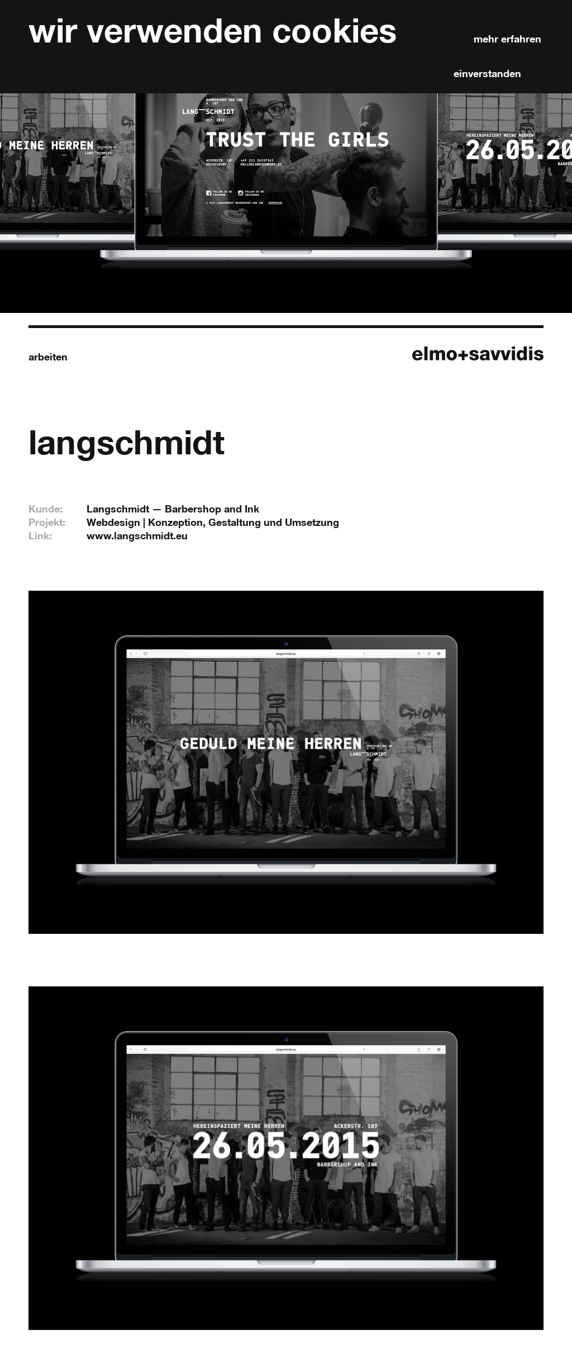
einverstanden (487, 73)
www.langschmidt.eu (137, 535)
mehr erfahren (507, 38)
